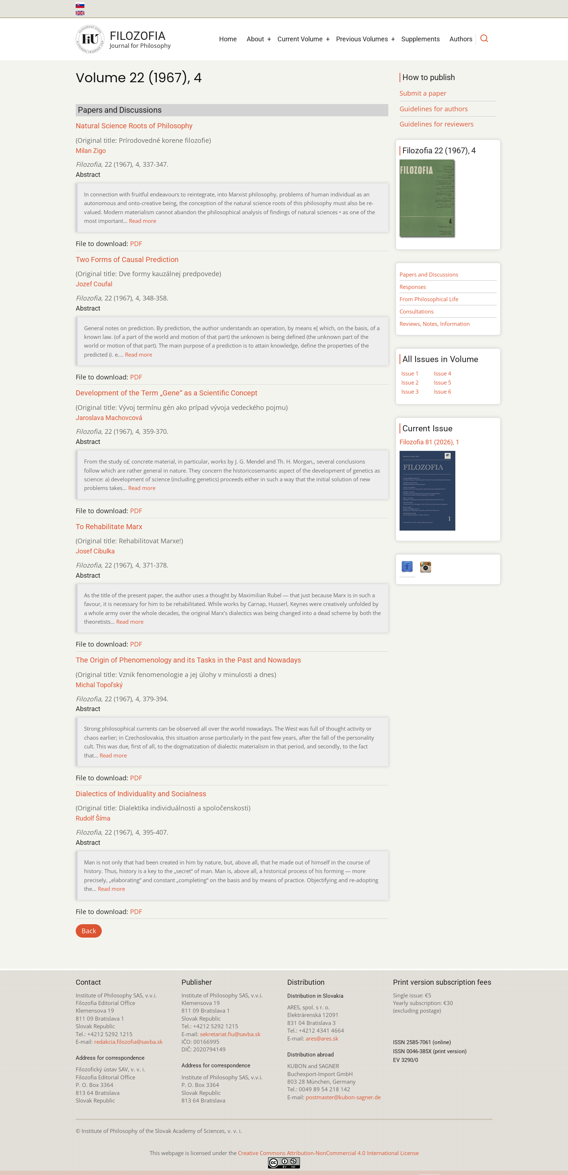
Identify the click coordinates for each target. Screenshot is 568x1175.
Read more (142, 220)
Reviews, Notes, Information (435, 323)
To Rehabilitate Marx (109, 527)
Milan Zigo (91, 150)
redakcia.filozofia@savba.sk (128, 1041)
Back (89, 930)
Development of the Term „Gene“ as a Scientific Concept (167, 393)
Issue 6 (442, 391)
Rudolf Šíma (93, 818)
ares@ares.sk (322, 1038)
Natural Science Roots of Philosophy (134, 126)
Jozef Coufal (94, 284)
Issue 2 (410, 382)
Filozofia (138, 36)
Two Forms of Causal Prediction (127, 260)
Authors (461, 39)
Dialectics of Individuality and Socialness (141, 794)
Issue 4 (442, 373)
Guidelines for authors (434, 108)
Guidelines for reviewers (437, 124)
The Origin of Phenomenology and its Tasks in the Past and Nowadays (188, 660)
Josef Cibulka (95, 551)
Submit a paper (423, 93)
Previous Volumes (362, 39)
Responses (413, 286)
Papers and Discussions (429, 274)
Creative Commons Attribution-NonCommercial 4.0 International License (328, 1153)
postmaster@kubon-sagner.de (343, 1097)
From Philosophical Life (429, 299)
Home (228, 39)
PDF (136, 243)
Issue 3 (410, 391)
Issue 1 (410, 373)
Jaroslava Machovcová (109, 418)
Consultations (417, 311)
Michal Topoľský (99, 685)
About (255, 39)
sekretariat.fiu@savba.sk (230, 1034)
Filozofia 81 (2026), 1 (429, 442)
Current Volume (300, 39)
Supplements (420, 39)
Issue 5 (442, 382)
